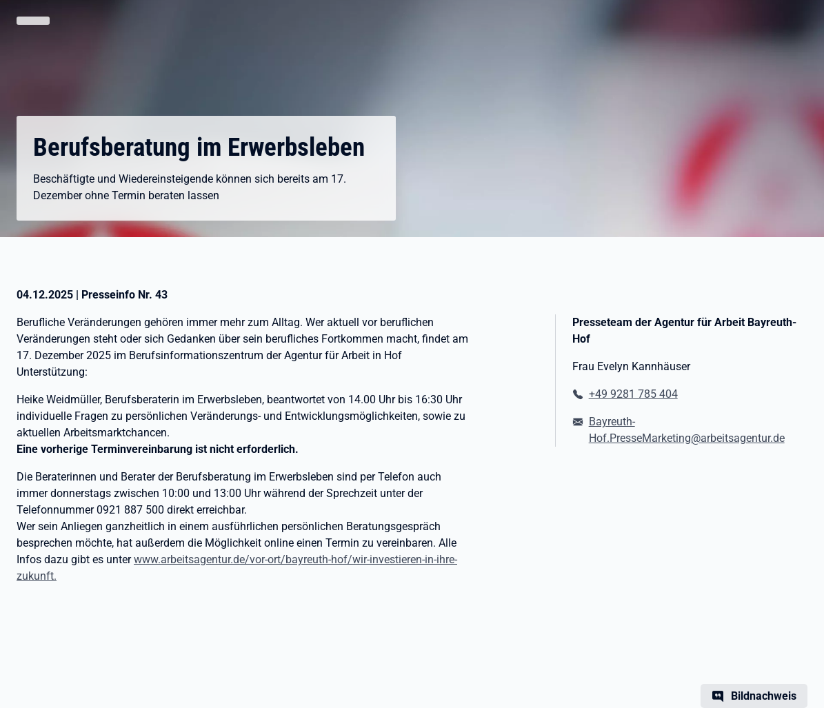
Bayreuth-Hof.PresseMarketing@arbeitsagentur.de (687, 430)
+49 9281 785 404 (633, 394)
